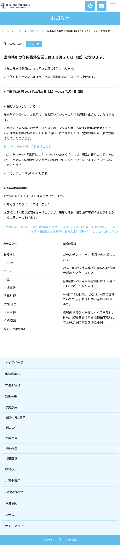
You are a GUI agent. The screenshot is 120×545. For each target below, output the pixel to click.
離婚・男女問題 (14, 329)
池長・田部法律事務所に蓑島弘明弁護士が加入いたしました (72, 231)
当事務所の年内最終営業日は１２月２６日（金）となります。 (89, 284)
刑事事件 (9, 312)
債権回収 (9, 304)
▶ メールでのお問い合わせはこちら (27, 146)
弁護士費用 (12, 480)
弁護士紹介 (12, 385)
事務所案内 (12, 374)
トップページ (14, 362)
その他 (8, 263)
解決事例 (11, 503)
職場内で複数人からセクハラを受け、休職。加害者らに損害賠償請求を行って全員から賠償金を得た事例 (89, 317)
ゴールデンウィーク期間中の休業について (89, 257)
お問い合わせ (14, 492)
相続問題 (9, 320)
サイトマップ (14, 526)
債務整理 (9, 296)
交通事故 (9, 287)
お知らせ (34, 31)
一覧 (19, 31)
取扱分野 (11, 396)
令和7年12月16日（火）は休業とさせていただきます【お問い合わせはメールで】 (62, 227)
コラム (8, 271)
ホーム (5, 31)
